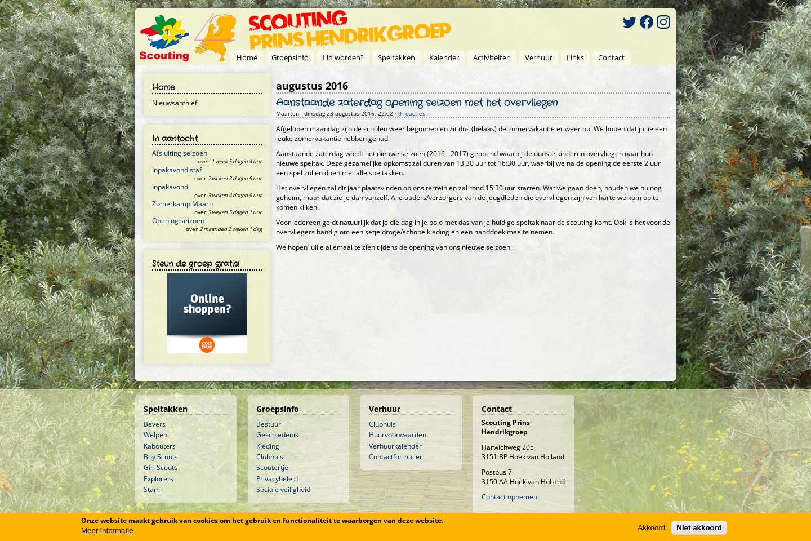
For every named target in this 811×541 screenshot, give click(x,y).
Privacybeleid (277, 479)
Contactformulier (395, 457)
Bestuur (268, 424)
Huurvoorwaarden (397, 435)
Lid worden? (343, 57)
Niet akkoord (699, 528)
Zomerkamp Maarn (182, 204)
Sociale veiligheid (283, 489)
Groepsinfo (290, 57)
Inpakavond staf (177, 170)
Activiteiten (492, 57)
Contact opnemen (509, 497)
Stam (152, 489)
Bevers (155, 424)
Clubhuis (269, 457)
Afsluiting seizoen (179, 153)
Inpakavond (170, 187)
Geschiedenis (277, 435)
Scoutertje (272, 467)
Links (575, 57)
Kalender (444, 57)
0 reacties (411, 113)
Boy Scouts (161, 457)
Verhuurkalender (395, 446)
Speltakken (396, 57)
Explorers (158, 479)
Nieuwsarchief (174, 103)
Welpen (155, 435)
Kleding (267, 446)
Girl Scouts (160, 467)
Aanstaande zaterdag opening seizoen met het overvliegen (417, 103)
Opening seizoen (178, 220)
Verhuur (538, 57)
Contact (611, 57)
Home (247, 57)
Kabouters (160, 446)
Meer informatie (107, 531)
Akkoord (651, 528)
